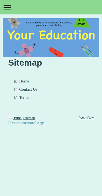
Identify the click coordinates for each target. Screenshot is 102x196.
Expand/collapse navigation (51, 7)
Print (15, 118)
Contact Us (28, 89)
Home (24, 81)
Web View (86, 117)
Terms (24, 97)
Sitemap (29, 118)
